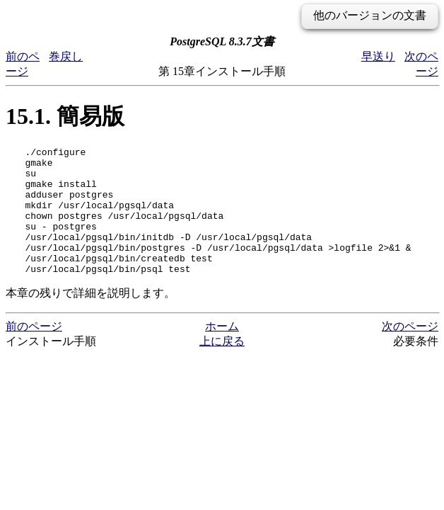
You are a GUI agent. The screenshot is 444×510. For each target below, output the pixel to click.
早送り (378, 56)
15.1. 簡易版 (65, 116)
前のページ (34, 352)
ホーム (222, 352)
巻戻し (66, 56)
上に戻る (222, 367)
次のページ (410, 352)
